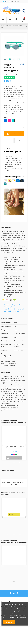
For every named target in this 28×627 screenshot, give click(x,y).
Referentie (7, 74)
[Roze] (12, 454)
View (14, 530)
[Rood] (16, 454)
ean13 (3, 363)
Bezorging (11, 1)
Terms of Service (9, 617)
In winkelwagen (14, 134)
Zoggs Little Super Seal (14, 447)
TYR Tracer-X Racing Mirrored (14, 520)
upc (2, 366)
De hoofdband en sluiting (13, 311)
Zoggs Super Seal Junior (14, 566)
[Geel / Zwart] (16, 526)
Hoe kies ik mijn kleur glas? (14, 309)
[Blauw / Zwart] (14, 526)
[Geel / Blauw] (14, 454)
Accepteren (9, 622)
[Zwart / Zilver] (12, 526)
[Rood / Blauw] (17, 574)
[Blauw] (9, 454)
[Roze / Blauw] (18, 454)
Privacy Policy (22, 615)
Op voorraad (5, 361)
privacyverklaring (21, 609)
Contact (17, 1)
